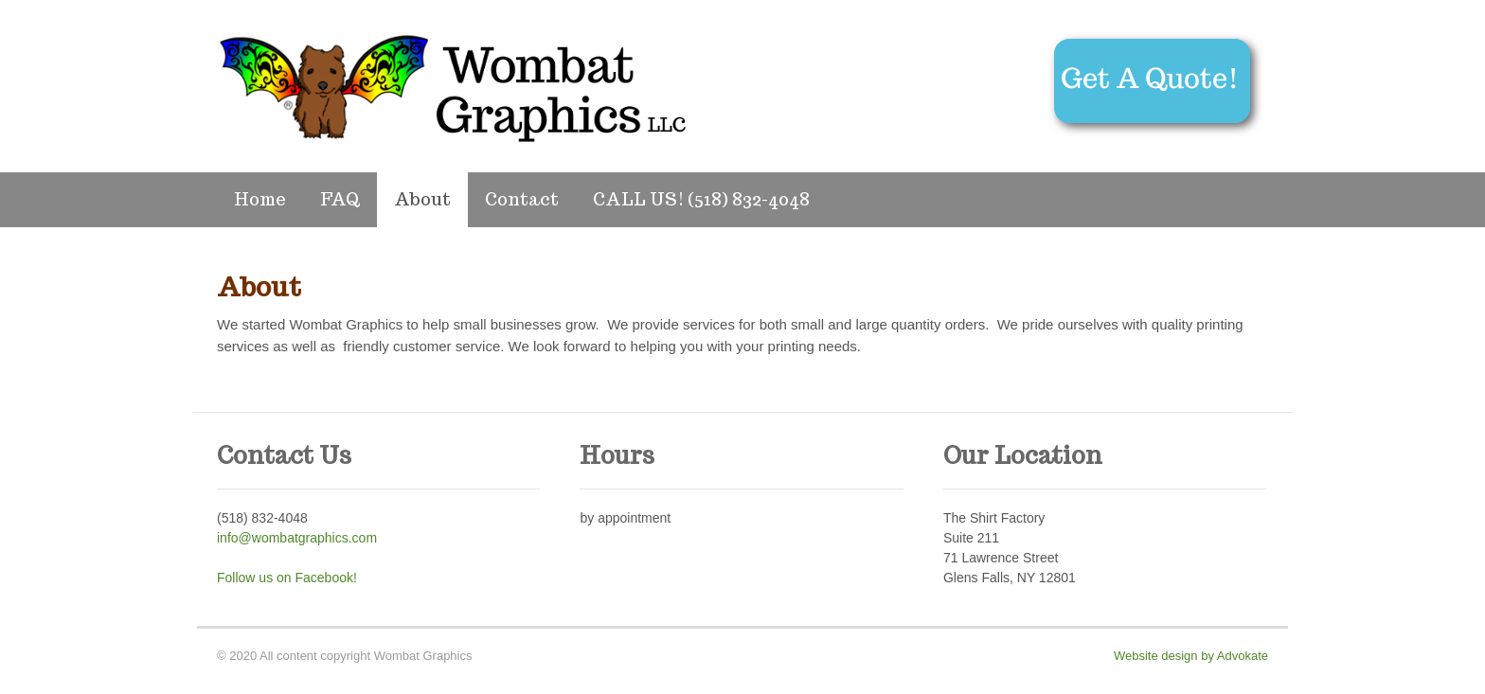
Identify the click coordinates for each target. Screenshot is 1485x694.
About (422, 199)
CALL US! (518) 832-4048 (701, 199)
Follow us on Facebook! (287, 577)
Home (260, 199)
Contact (522, 199)
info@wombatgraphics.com (297, 537)
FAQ (340, 199)
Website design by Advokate (1191, 656)
